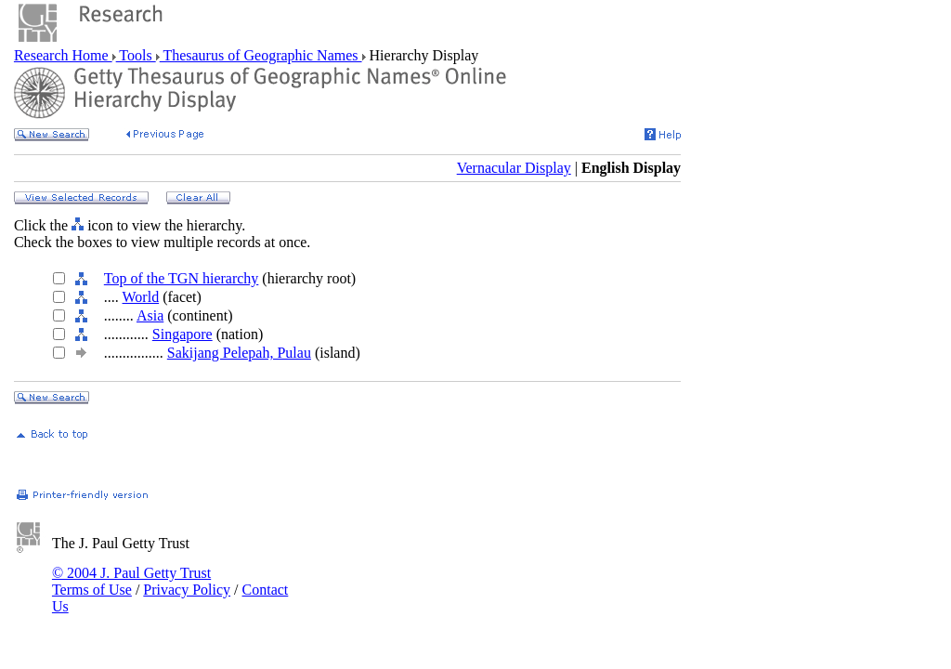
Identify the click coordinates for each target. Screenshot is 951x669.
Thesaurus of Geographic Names (261, 55)
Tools (136, 55)
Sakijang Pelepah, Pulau (239, 353)
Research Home (63, 55)
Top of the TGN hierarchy (181, 278)
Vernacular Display (514, 168)
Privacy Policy (186, 589)
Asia (150, 315)
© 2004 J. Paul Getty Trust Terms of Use (131, 581)
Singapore (182, 334)
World (141, 297)
